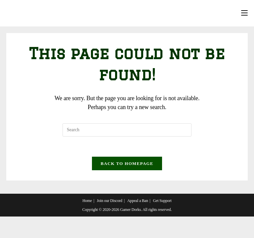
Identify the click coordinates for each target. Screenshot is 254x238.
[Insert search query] (127, 130)
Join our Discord (109, 200)
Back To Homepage (127, 163)
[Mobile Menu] (244, 13)
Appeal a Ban (137, 200)
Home (87, 200)
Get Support (162, 200)
